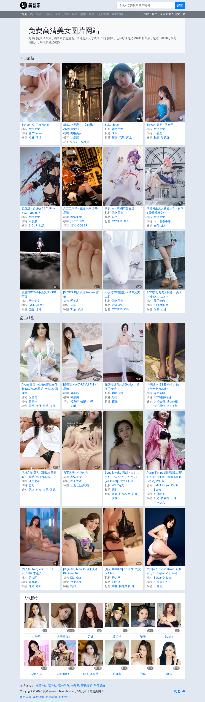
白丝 (126, 221)
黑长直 (165, 137)
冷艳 (38, 309)
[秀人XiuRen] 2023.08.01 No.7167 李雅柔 (37, 571)
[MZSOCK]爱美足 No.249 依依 (81, 294)
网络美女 (34, 128)
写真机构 (103, 14)
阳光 (156, 498)
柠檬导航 (41, 685)
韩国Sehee (35, 133)
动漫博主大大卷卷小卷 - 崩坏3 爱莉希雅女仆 (165, 210)
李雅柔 (33, 581)
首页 (24, 14)
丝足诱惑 (83, 485)
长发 (73, 485)
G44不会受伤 (37, 305)
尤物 (163, 225)
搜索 (180, 5)
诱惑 (31, 309)
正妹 (163, 309)
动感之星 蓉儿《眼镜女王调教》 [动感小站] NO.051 (38, 474)
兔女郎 (85, 141)
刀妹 (90, 636)
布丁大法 (76, 481)
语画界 (74, 393)
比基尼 (158, 586)
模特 (92, 14)
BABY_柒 (36, 673)
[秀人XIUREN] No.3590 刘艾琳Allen (123, 571)
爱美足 (74, 300)
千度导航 (99, 685)
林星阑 (74, 397)
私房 (156, 137)
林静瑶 (36, 636)
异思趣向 (159, 300)
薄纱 (38, 137)
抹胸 (31, 586)
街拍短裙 (159, 401)
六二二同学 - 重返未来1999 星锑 (80, 210)
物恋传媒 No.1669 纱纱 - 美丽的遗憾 (122, 386)
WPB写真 (118, 485)
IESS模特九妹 (162, 397)
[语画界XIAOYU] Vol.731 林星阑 (80, 386)
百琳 (143, 673)
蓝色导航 (64, 685)
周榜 (57, 14)
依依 (73, 305)
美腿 (73, 405)
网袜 (115, 586)
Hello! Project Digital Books (166, 487)
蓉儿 (31, 485)
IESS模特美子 (162, 305)
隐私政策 (38, 696)
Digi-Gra (75, 577)
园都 (115, 489)
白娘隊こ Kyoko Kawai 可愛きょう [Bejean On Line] (164, 571)
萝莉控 (165, 498)
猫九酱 (117, 673)
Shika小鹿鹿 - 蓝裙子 (160, 124)
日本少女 (159, 502)
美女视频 (117, 14)
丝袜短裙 (172, 401)
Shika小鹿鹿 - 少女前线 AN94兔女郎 (78, 126)
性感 (45, 405)
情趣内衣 (124, 586)
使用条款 (25, 696)
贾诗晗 (117, 636)
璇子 (143, 636)
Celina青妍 (63, 673)
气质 (122, 137)
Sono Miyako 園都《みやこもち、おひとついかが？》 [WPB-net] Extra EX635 (122, 477)
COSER (82, 225)
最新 (49, 14)
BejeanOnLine (163, 577)
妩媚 (80, 309)
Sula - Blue (112, 124)
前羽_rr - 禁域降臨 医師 (119, 208)
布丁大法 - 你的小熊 (75, 472)
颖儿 (169, 673)
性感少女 (124, 493)
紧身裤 (74, 401)
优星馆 (33, 397)
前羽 (115, 216)
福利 (73, 225)
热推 (83, 14)
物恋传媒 (117, 393)
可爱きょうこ (162, 581)
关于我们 (64, 696)
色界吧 (75, 685)
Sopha (169, 636)
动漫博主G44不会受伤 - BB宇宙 (38, 294)
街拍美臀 (172, 405)
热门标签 (35, 14)
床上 (129, 137)
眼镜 (53, 489)
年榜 (74, 14)
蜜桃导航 (86, 685)
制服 (73, 586)
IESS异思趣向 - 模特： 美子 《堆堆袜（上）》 (164, 294)
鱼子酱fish (63, 636)
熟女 (38, 586)
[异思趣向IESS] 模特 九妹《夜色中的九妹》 (163, 386)
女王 (45, 489)
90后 (73, 309)
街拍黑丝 (159, 405)
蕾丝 (31, 405)
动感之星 (34, 481)
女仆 (156, 225)
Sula (115, 133)
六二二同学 (77, 221)
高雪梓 (33, 401)
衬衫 (38, 489)
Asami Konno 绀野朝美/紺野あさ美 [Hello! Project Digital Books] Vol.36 (164, 477)
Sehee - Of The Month (35, 124)
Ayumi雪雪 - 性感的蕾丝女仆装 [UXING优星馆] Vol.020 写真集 (39, 389)
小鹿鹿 (74, 137)
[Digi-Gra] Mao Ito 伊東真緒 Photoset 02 (80, 571)
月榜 (66, 14)
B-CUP (33, 225)
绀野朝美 (159, 493)
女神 (115, 498)
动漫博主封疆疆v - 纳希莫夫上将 (122, 294)
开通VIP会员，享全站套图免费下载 (163, 14)
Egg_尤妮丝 (90, 673)
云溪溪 (33, 221)
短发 (31, 137)
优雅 (156, 309)
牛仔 (90, 401)
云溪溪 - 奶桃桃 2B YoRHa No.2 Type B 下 (38, 210)
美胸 (53, 405)
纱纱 (115, 397)
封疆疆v (117, 305)
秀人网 (33, 577)
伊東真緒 (76, 581)
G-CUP (75, 141)
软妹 (115, 493)
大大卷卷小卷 (162, 221)
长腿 (83, 401)
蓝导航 (52, 685)
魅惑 (42, 225)
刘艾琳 (116, 581)
